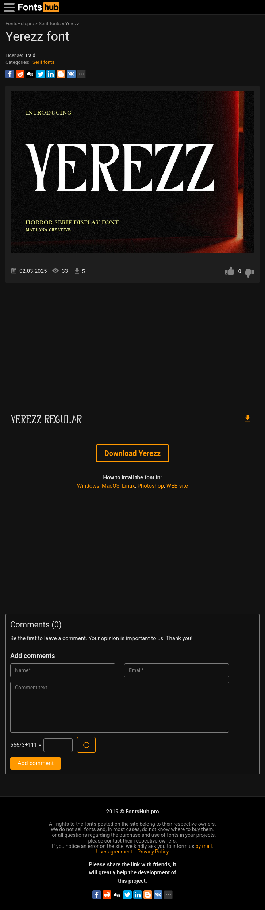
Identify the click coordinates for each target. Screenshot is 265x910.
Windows (88, 486)
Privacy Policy (153, 852)
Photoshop (151, 486)
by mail (204, 846)
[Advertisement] (132, 345)
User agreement (114, 852)
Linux (128, 486)
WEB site (177, 486)
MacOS (110, 486)
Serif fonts (43, 62)
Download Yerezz (132, 453)
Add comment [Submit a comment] (36, 763)
